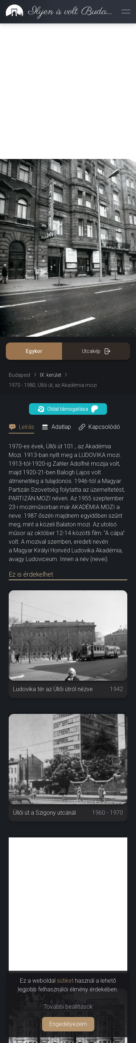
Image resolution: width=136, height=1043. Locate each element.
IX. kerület (50, 375)
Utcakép (96, 351)
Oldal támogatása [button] (68, 409)
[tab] (23, 427)
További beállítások (68, 1006)
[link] (58, 11)
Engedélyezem (68, 1024)
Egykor (34, 351)
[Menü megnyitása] (125, 11)
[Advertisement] (68, 91)
